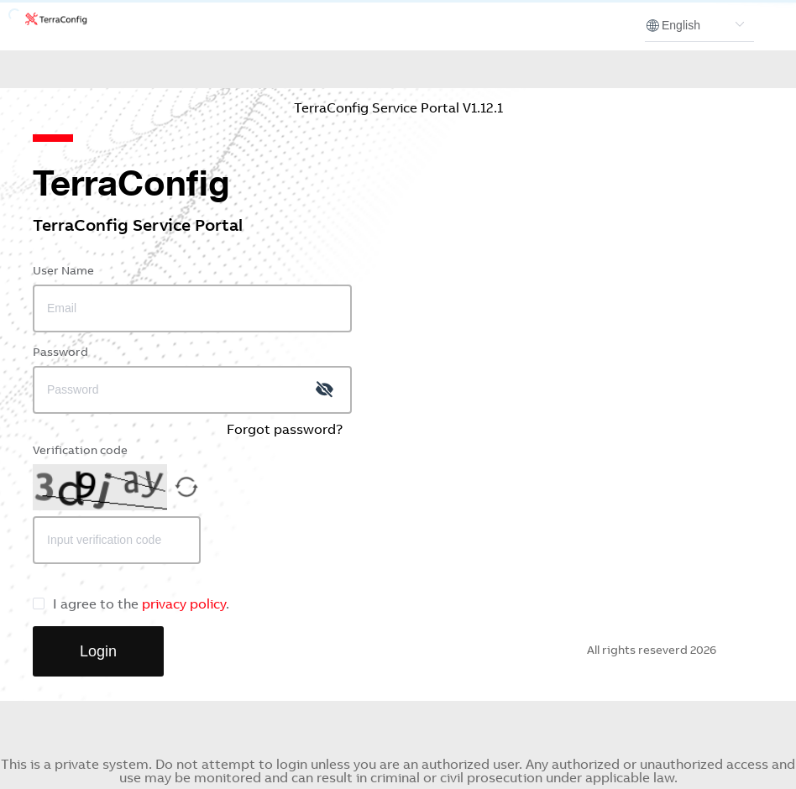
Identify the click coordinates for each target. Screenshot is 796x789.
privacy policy (184, 605)
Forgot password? (285, 430)
